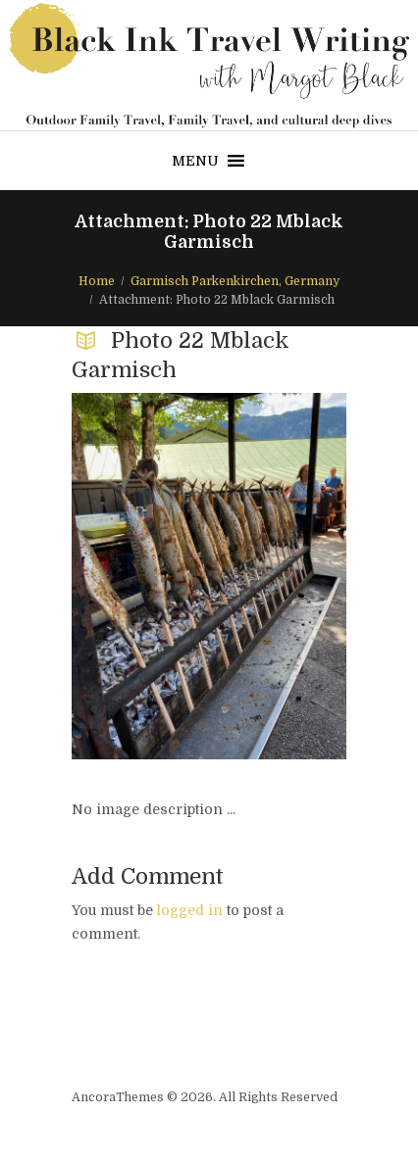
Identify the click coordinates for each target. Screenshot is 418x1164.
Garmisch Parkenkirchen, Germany (235, 281)
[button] (195, 160)
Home (96, 281)
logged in (190, 910)
